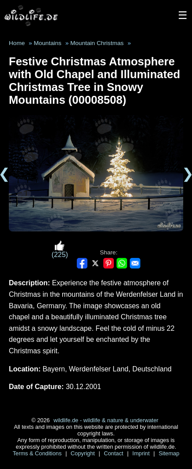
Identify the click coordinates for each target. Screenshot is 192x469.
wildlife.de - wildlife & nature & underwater (105, 420)
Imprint (141, 453)
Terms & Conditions (38, 453)
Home (17, 43)
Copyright (83, 453)
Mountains (47, 43)
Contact (114, 453)
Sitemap (168, 453)
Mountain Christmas (97, 43)
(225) (60, 249)
